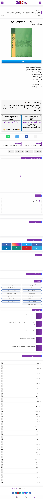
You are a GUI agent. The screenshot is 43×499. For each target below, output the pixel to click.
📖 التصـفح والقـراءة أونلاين (11, 117)
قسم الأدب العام (31, 290)
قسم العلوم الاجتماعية (31, 299)
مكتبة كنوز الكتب (14, 489)
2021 (38, 457)
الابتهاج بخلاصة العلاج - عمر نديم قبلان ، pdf (26, 338)
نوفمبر (37, 373)
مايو (37, 388)
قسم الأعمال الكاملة (11, 290)
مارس (37, 394)
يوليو (37, 383)
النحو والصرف (38, 10)
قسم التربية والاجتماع (11, 293)
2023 (38, 401)
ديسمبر (36, 371)
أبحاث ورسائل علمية (32, 285)
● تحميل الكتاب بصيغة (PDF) (31, 117)
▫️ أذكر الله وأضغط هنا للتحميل (32, 122)
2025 (38, 363)
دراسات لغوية (31, 10)
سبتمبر (37, 378)
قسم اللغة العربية (19, 151)
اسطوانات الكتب (11, 285)
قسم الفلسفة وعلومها (31, 301)
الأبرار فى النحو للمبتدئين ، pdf (29, 314)
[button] (26, 136)
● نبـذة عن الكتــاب (33, 102)
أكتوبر (37, 376)
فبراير (37, 396)
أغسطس (36, 381)
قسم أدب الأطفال (11, 288)
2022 (38, 424)
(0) (2, 15)
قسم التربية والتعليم (32, 296)
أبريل (37, 391)
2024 (38, 368)
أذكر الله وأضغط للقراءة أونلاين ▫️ (11, 123)
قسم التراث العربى (31, 293)
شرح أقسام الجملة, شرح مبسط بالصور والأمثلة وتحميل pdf (23, 346)
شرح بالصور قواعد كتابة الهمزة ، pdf (28, 330)
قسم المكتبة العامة (32, 304)
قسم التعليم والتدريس (11, 296)
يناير (37, 366)
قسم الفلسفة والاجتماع (11, 299)
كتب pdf (11, 151)
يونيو (37, 386)
